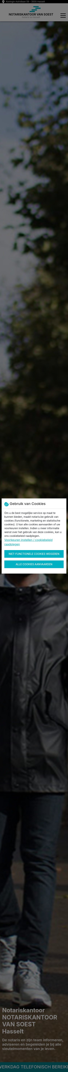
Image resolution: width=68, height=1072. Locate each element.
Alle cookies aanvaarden (34, 564)
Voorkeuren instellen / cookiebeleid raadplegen (28, 542)
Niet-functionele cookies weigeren (34, 553)
